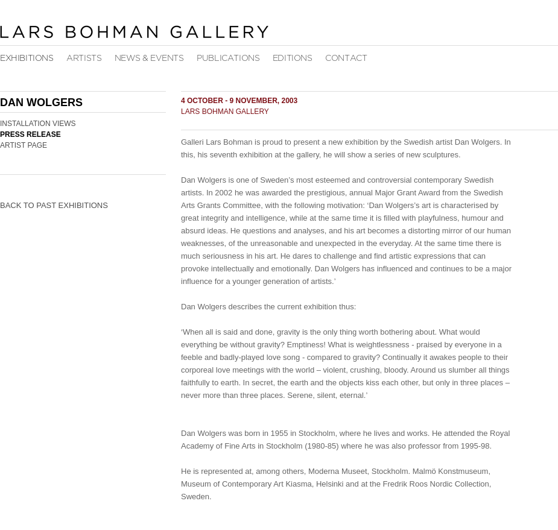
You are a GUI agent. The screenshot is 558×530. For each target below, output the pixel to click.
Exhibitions (27, 58)
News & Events (149, 58)
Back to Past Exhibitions (54, 205)
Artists (83, 58)
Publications (228, 58)
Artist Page (23, 145)
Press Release (30, 134)
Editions (292, 58)
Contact (346, 58)
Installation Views (38, 123)
